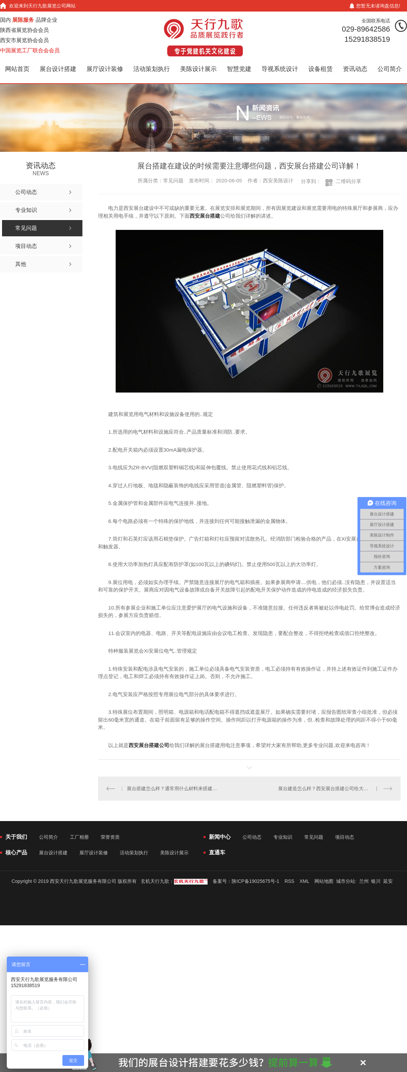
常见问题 (313, 837)
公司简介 (389, 69)
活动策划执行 (151, 69)
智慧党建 (239, 69)
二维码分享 (348, 181)
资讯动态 (355, 69)
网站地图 (323, 881)
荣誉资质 (110, 837)
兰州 (364, 881)
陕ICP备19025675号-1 (255, 881)
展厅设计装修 (104, 69)
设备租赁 (320, 69)
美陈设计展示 (198, 69)
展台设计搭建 (58, 69)
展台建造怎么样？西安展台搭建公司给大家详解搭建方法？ (335, 788)
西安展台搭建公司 (149, 745)
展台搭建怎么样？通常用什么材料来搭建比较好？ (174, 788)
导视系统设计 (279, 69)
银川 (376, 881)
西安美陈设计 (278, 180)
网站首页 (17, 69)
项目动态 (344, 837)
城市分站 (345, 881)
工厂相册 (79, 837)
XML (304, 881)
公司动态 (252, 837)
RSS (289, 881)
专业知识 (282, 837)
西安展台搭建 (205, 216)
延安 (388, 881)
